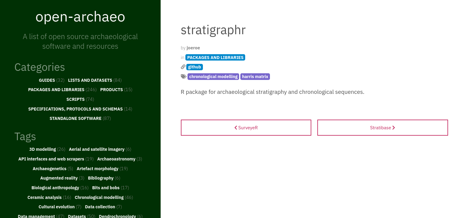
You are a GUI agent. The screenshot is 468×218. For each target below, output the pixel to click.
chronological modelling (213, 76)
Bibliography (104, 178)
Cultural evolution (60, 206)
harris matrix (255, 76)
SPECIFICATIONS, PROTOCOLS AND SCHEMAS (80, 109)
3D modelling (47, 149)
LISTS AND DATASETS (95, 80)
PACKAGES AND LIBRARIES (62, 89)
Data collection (103, 206)
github (194, 67)
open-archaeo (80, 16)
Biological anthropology (60, 187)
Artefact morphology (102, 168)
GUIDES (52, 80)
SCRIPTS (80, 99)
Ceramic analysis (49, 197)
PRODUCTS (116, 89)
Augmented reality (62, 178)
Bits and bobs (110, 187)
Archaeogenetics (53, 168)
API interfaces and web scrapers (56, 159)
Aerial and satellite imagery (100, 149)
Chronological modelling (104, 197)
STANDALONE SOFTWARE (80, 118)
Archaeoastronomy (119, 159)
